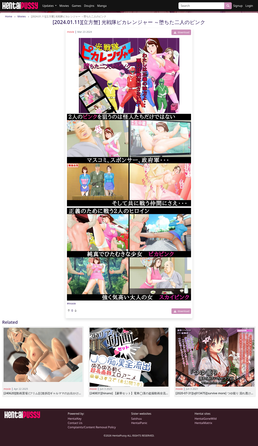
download (181, 32)
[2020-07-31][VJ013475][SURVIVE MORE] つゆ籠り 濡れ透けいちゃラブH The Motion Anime (215, 393)
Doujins (89, 6)
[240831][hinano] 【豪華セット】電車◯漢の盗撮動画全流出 (129, 393)
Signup (238, 6)
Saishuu (136, 419)
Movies (64, 6)
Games (76, 6)
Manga (101, 6)
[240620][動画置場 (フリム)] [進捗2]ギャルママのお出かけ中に (43, 393)
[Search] (201, 5)
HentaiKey (74, 419)
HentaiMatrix (203, 423)
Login (249, 6)
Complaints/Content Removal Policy (92, 427)
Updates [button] (48, 6)
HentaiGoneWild (206, 419)
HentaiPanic (139, 423)
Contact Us (75, 423)
